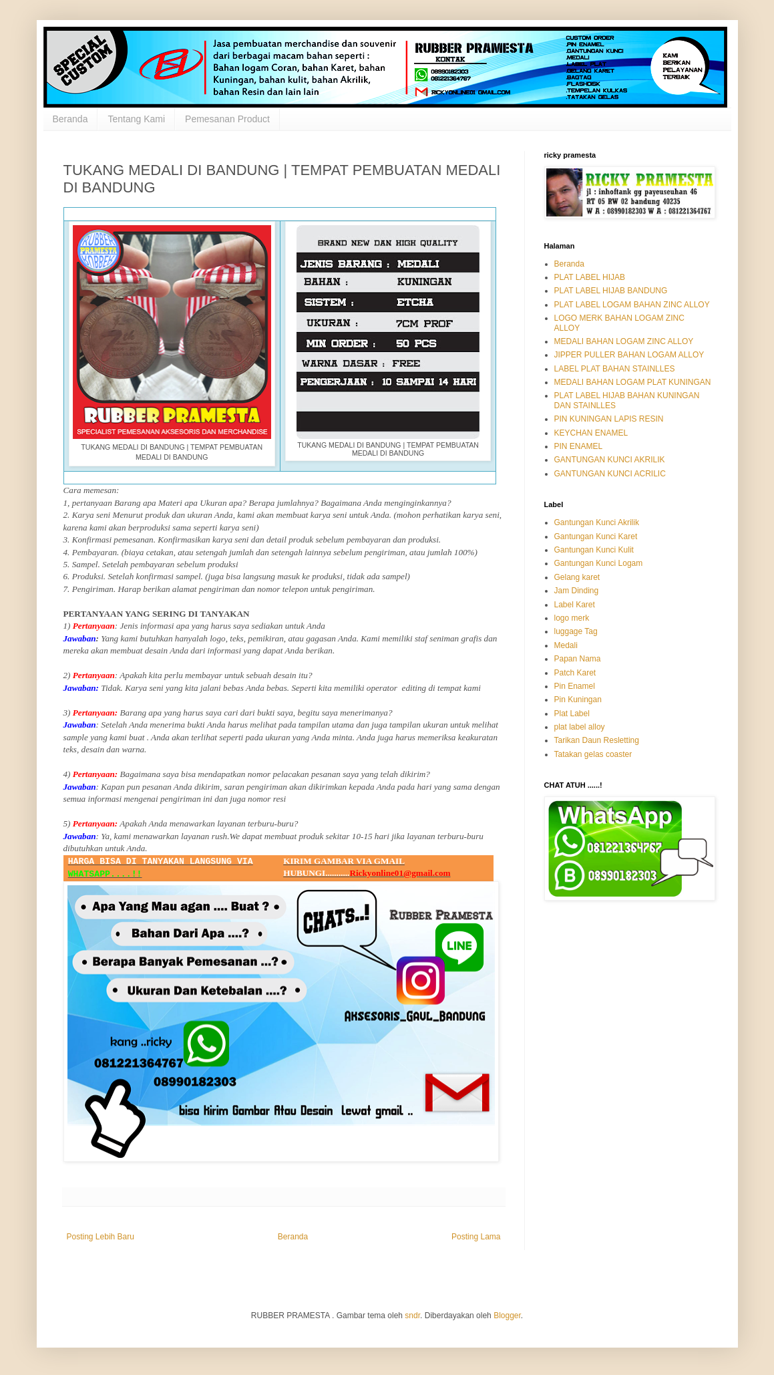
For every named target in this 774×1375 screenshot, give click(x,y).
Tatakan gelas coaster (593, 754)
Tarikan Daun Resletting (596, 740)
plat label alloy (579, 727)
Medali (566, 645)
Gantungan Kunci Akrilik (596, 522)
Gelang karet (577, 577)
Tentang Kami (136, 119)
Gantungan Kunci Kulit (594, 550)
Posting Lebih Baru (100, 1236)
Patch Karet (575, 672)
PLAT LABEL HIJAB (590, 277)
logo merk (572, 618)
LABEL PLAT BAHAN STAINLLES (614, 368)
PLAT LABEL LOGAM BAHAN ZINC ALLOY (632, 304)
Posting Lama (475, 1236)
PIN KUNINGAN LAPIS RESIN (609, 419)
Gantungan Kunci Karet (596, 536)
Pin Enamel (574, 686)
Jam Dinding (576, 590)
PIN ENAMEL (578, 446)
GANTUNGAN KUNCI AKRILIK (609, 459)
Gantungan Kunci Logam (598, 563)
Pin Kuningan (578, 699)
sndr (412, 1315)
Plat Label (572, 713)
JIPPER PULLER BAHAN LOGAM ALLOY (629, 354)
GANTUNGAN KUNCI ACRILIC (610, 473)
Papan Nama (577, 658)
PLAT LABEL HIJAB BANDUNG (611, 290)
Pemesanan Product (227, 119)
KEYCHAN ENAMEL (591, 433)
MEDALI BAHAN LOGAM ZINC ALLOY (624, 341)
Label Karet (574, 604)
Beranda (70, 119)
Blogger (507, 1315)
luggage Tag (576, 631)
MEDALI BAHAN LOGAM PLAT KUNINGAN (632, 382)
